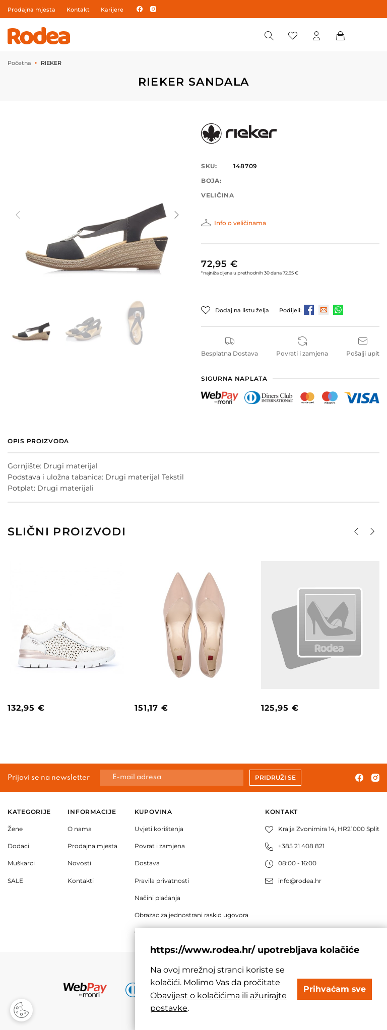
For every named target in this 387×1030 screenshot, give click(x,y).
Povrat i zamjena (160, 846)
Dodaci (18, 846)
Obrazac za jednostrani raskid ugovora (191, 915)
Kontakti (81, 880)
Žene (15, 829)
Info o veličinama (240, 223)
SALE (15, 880)
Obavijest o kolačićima (195, 995)
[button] (176, 215)
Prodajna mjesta (31, 9)
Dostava (147, 863)
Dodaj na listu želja (242, 310)
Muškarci (21, 863)
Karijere (112, 9)
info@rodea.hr (293, 880)
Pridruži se (275, 777)
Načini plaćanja (157, 898)
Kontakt (78, 9)
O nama (80, 829)
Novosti (79, 863)
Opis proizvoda (38, 441)
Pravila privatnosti (162, 880)
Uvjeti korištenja (159, 829)
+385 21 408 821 (295, 846)
